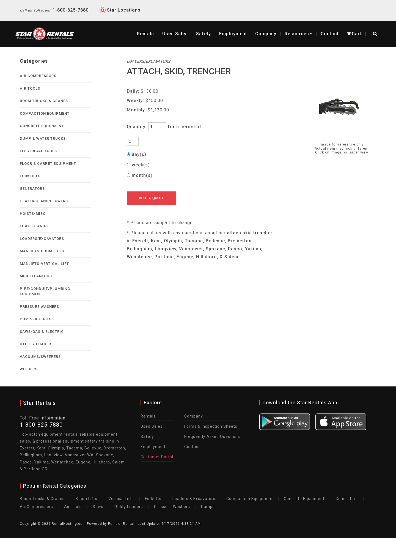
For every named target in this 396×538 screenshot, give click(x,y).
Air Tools (73, 506)
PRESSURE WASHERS (39, 306)
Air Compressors (36, 506)
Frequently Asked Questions (212, 436)
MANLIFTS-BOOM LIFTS (42, 251)
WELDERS (28, 369)
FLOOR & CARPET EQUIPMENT (48, 163)
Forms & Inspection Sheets (210, 426)
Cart (349, 27)
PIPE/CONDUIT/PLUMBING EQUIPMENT (45, 291)
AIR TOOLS (30, 88)
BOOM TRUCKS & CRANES (44, 101)
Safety (199, 27)
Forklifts (153, 498)
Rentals (141, 27)
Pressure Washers (172, 506)
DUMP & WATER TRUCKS (43, 138)
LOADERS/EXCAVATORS (42, 239)
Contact (325, 27)
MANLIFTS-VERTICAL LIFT (44, 264)
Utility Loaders (128, 506)
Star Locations (124, 5)
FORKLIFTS (30, 176)
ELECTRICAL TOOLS (38, 151)
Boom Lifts (86, 498)
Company (261, 27)
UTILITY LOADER (35, 344)
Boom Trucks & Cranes (42, 498)
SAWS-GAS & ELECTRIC (42, 332)
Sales (170, 27)
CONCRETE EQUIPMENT (42, 126)
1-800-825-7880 (54, 5)
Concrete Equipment (304, 498)
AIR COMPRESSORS (38, 76)
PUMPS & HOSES (35, 319)
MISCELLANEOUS (36, 276)
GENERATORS (32, 188)
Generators (347, 498)
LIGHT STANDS (34, 226)
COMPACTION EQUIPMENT (45, 113)
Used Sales (152, 426)
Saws (98, 506)
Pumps (208, 506)
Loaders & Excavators (193, 498)
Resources (294, 27)
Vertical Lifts (121, 498)
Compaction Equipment (249, 498)
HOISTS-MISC (33, 214)
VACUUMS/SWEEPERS (40, 357)
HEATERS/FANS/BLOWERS (44, 201)
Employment (229, 27)
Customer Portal (157, 457)
